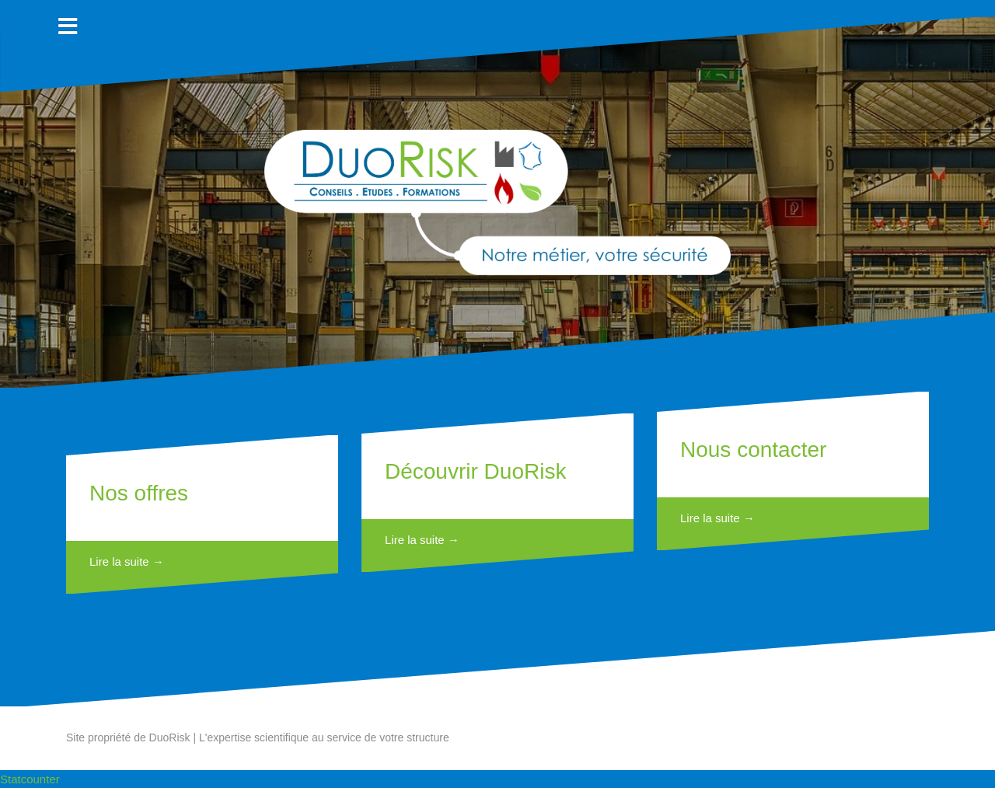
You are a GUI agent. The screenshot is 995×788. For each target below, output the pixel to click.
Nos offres (138, 493)
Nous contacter (753, 450)
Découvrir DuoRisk (475, 471)
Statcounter (30, 779)
